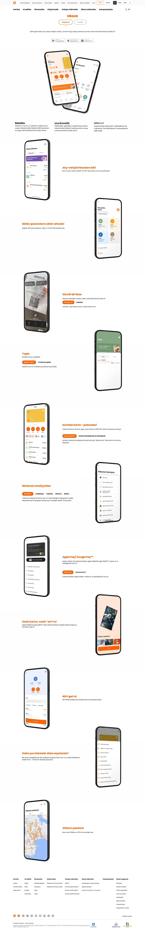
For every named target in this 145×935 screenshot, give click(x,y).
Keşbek (56, 3)
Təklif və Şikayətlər (121, 890)
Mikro (26, 887)
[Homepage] (14, 3)
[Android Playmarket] (19, 915)
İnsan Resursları (72, 3)
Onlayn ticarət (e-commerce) (91, 890)
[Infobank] (116, 925)
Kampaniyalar (106, 9)
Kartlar (16, 9)
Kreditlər (27, 9)
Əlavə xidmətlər (88, 9)
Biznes (108, 3)
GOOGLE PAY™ (80, 572)
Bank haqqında (37, 3)
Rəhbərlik (119, 883)
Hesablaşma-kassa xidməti (90, 883)
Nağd (26, 883)
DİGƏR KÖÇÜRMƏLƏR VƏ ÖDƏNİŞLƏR (92, 436)
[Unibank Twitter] (27, 915)
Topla (36, 894)
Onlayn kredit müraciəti (72, 894)
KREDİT (66, 494)
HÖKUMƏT (28, 494)
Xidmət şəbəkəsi (25, 3)
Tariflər (63, 3)
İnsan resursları (121, 894)
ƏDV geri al (68, 302)
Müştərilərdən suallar (122, 908)
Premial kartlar (17, 887)
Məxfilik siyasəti (127, 916)
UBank (67, 883)
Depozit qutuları (86, 887)
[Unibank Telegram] (44, 915)
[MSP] (127, 925)
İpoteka (27, 890)
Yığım (36, 890)
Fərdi (100, 3)
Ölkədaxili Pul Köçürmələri (54, 887)
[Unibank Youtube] (36, 915)
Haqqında (65, 22)
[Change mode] (115, 3)
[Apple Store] (14, 915)
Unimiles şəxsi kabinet (71, 887)
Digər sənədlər (120, 901)
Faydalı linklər (120, 904)
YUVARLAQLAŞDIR (44, 362)
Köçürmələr (53, 9)
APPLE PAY (68, 572)
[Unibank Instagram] (40, 915)
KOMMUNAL (39, 494)
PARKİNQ (79, 302)
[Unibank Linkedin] (32, 915)
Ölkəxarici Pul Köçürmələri (54, 883)
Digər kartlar (17, 890)
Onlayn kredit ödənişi (71, 890)
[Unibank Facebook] (23, 915)
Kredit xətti (28, 894)
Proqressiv (37, 887)
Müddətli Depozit (39, 883)
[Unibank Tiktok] (53, 915)
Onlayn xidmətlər (70, 9)
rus (125, 3)
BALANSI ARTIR (69, 436)
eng (120, 3)
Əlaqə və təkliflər (85, 3)
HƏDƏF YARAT (29, 362)
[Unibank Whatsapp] (48, 915)
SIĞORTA (58, 494)
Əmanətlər (39, 9)
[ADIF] (93, 925)
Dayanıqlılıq (48, 3)
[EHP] (104, 925)
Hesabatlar (119, 897)
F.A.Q (93, 3)
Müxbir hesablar (121, 887)
